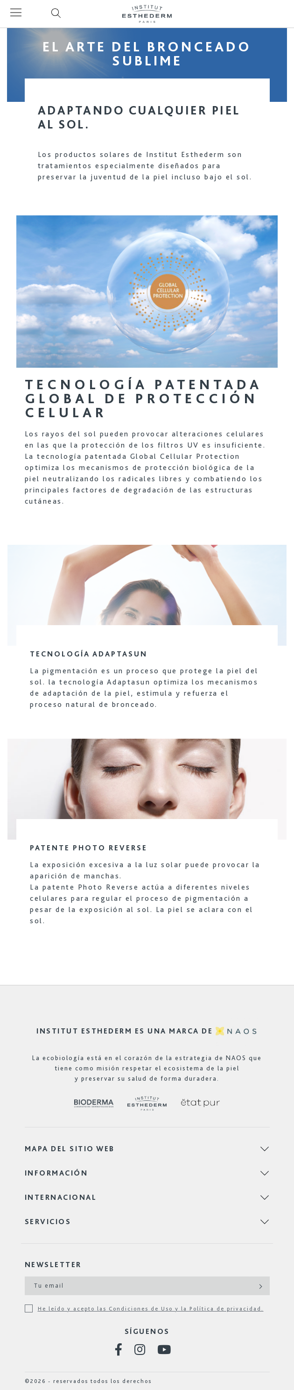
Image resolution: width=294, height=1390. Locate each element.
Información (56, 1173)
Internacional (61, 1197)
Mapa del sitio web (70, 1148)
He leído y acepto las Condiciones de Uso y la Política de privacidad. (151, 1308)
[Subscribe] (260, 1285)
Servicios (48, 1221)
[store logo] (147, 14)
